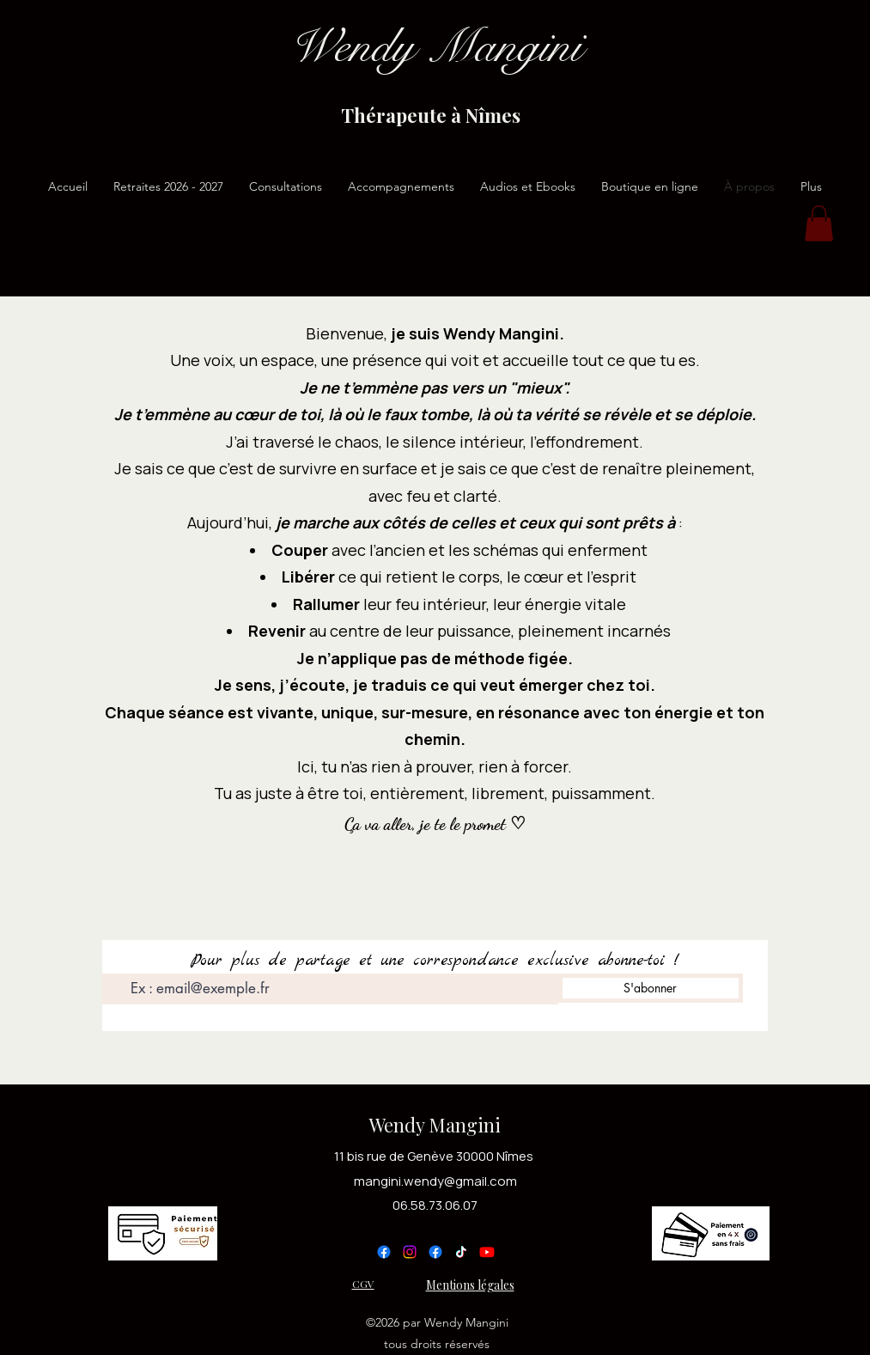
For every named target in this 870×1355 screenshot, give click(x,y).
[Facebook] (383, 1251)
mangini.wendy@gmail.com (435, 1181)
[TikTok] (461, 1251)
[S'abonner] (650, 988)
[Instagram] (409, 1251)
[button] (819, 223)
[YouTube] (487, 1251)
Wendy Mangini (435, 1125)
